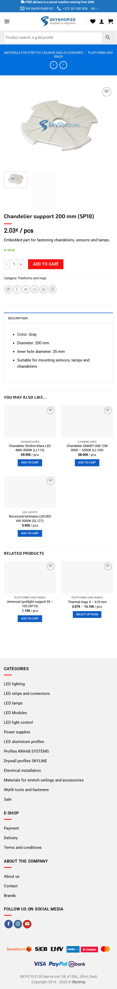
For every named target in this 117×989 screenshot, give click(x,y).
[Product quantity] (14, 264)
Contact (11, 886)
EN (95, 8)
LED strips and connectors (27, 693)
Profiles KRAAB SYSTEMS (26, 751)
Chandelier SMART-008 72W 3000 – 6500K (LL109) (87, 448)
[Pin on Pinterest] (44, 289)
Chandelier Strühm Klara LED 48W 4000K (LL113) (30, 448)
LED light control (18, 722)
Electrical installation (22, 770)
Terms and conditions (23, 847)
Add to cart (46, 264)
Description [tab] (18, 318)
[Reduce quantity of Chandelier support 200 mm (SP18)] (7, 264)
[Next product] (53, 65)
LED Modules (15, 712)
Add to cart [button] (29, 462)
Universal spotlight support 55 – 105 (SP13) (30, 604)
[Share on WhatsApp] (8, 289)
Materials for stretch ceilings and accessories (43, 53)
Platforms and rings (32, 278)
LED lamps (13, 703)
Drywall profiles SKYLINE (25, 761)
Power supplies (17, 732)
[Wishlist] (92, 21)
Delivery (11, 838)
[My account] (101, 21)
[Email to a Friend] (35, 289)
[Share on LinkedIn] (52, 289)
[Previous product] (63, 65)
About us (12, 876)
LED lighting (14, 684)
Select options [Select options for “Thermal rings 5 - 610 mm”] (87, 614)
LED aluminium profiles (24, 741)
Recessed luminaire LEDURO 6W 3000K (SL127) (30, 518)
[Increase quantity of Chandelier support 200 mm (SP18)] (21, 264)
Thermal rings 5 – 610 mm (87, 602)
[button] (7, 21)
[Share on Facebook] (17, 289)
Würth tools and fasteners (26, 789)
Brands (10, 895)
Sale (7, 799)
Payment (11, 828)
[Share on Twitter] (26, 289)
